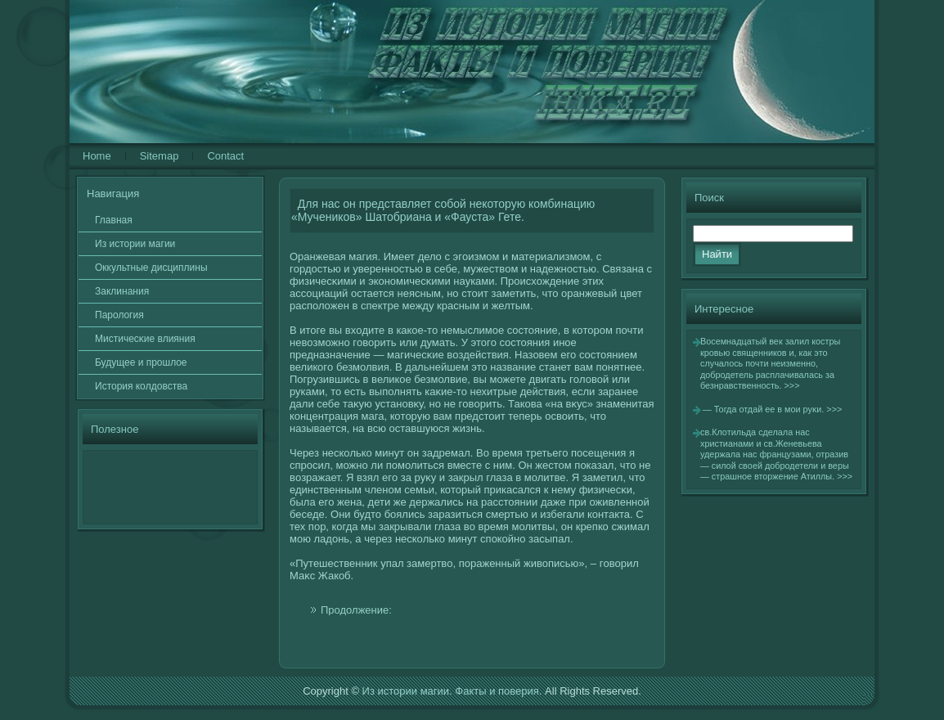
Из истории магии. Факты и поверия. (452, 691)
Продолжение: (356, 610)
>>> (792, 385)
